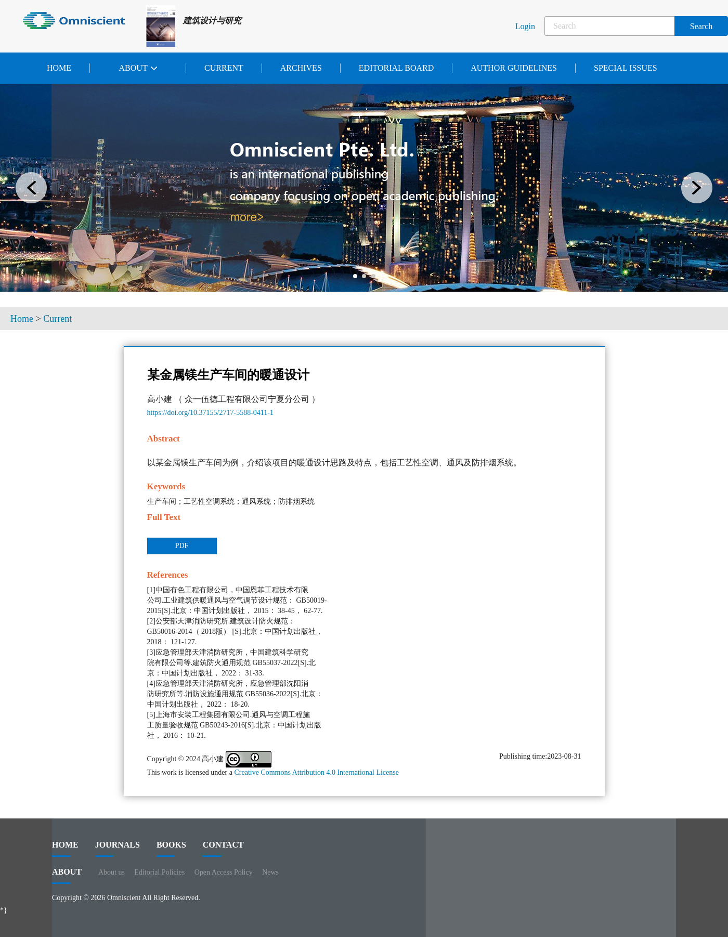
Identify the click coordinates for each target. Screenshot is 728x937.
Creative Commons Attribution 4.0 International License (316, 772)
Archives (301, 67)
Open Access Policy (223, 872)
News (270, 872)
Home (59, 67)
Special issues (625, 67)
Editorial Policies (159, 872)
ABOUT (67, 875)
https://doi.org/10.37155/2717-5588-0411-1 (210, 413)
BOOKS (171, 848)
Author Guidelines (514, 67)
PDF (182, 546)
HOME (65, 848)
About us (111, 872)
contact (223, 848)
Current (223, 67)
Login (525, 26)
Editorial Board (396, 67)
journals (117, 848)
